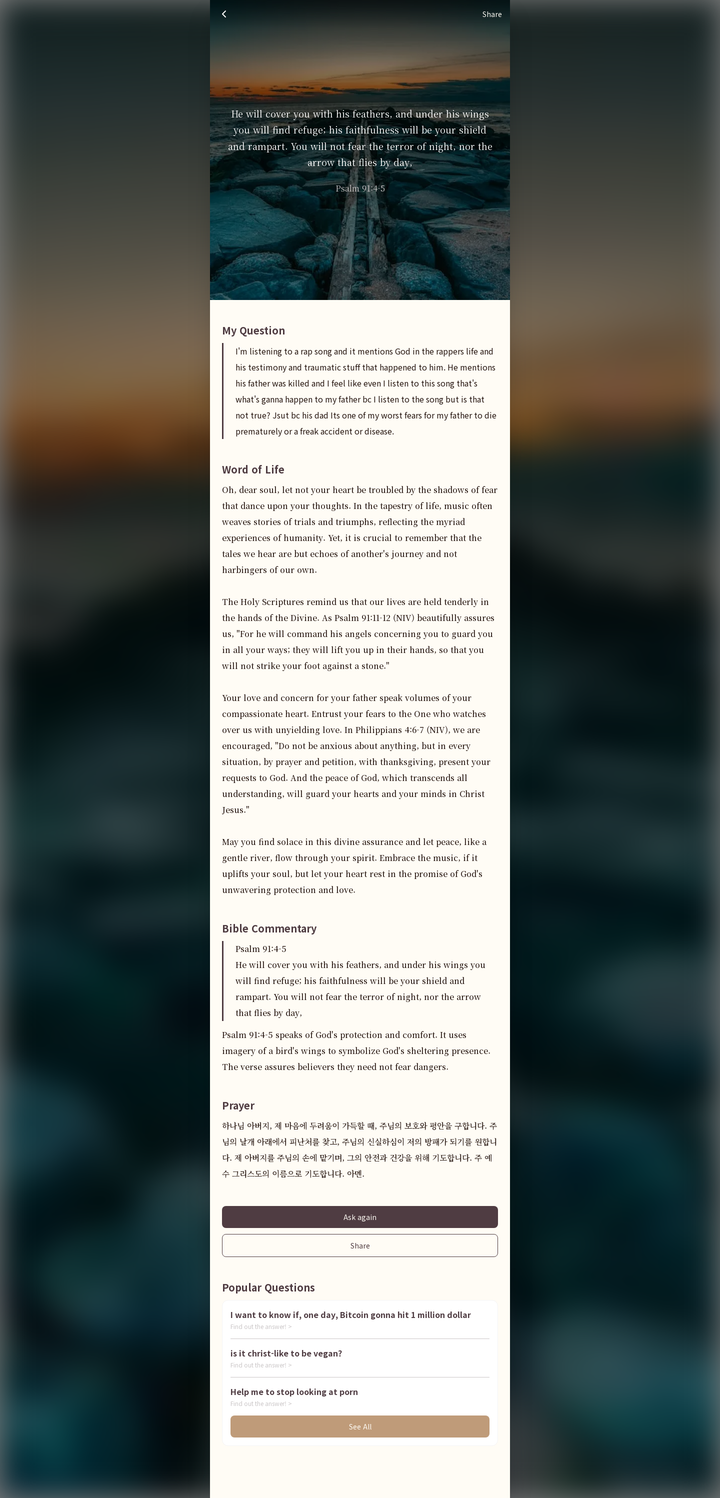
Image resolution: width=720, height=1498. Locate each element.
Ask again (360, 1217)
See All (360, 1427)
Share (360, 1245)
